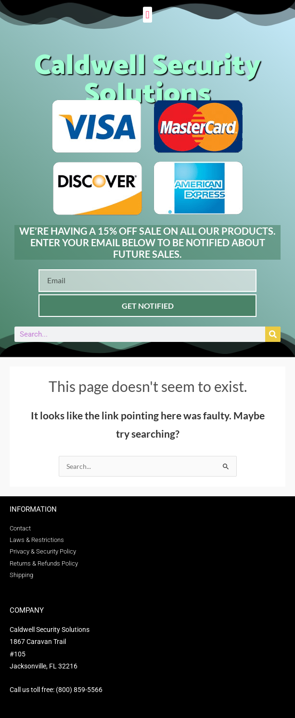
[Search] (273, 334)
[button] (147, 15)
